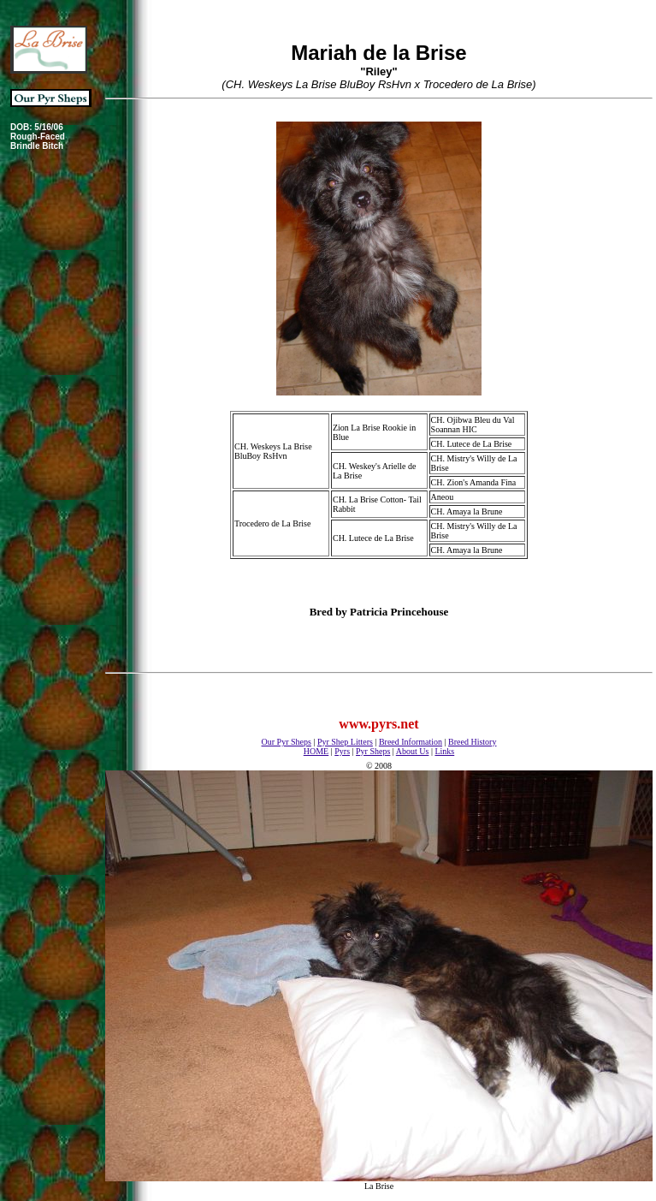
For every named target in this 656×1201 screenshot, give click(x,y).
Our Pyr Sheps (286, 741)
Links (444, 751)
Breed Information (410, 741)
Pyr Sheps (373, 751)
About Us (412, 751)
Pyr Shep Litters (345, 741)
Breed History (472, 741)
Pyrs (342, 751)
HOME (316, 751)
